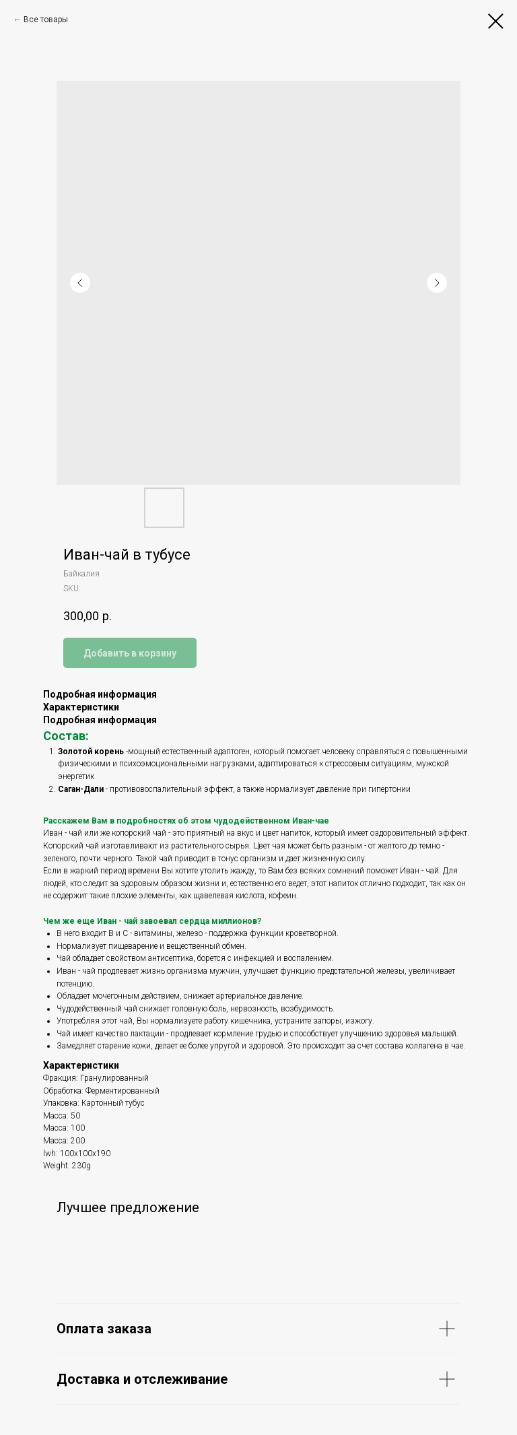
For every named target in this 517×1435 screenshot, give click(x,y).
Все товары (46, 19)
